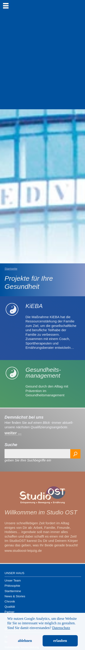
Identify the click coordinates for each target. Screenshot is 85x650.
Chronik (10, 601)
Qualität (10, 606)
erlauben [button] (60, 641)
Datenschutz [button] (61, 628)
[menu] (5, 5)
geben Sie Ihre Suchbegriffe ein (28, 460)
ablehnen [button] (25, 641)
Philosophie (12, 585)
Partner (10, 612)
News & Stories (15, 596)
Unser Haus (14, 573)
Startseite (11, 268)
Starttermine (13, 591)
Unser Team (13, 580)
